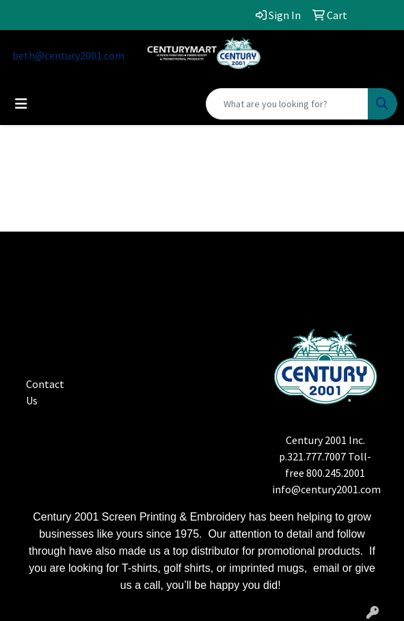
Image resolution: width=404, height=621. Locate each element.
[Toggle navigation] (21, 103)
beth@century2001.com (68, 55)
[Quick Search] (287, 104)
